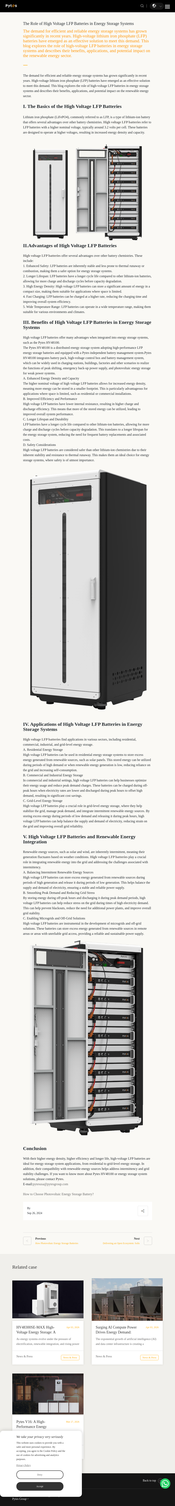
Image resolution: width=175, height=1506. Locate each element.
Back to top (153, 1480)
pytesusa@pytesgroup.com (50, 1184)
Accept (39, 1486)
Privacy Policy (23, 1465)
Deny (39, 1474)
